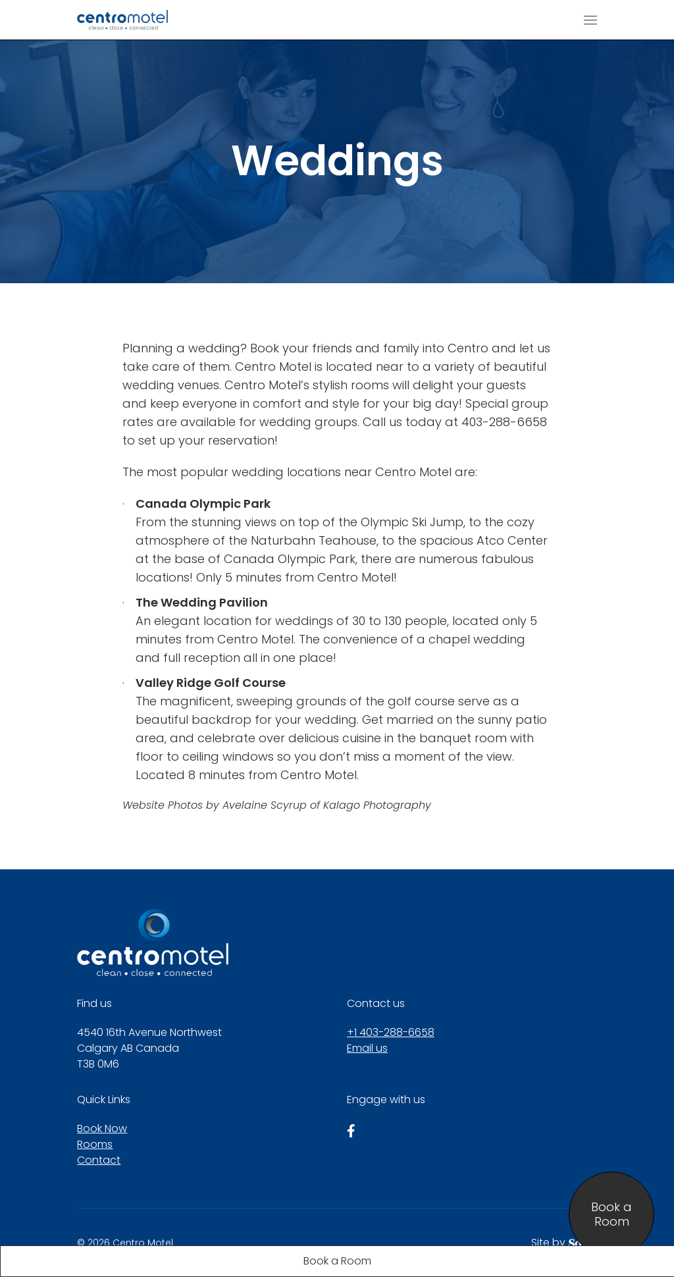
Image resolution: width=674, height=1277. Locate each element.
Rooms (95, 1144)
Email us (367, 1048)
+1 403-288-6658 (390, 1032)
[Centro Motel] (122, 20)
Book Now (102, 1128)
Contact (98, 1160)
